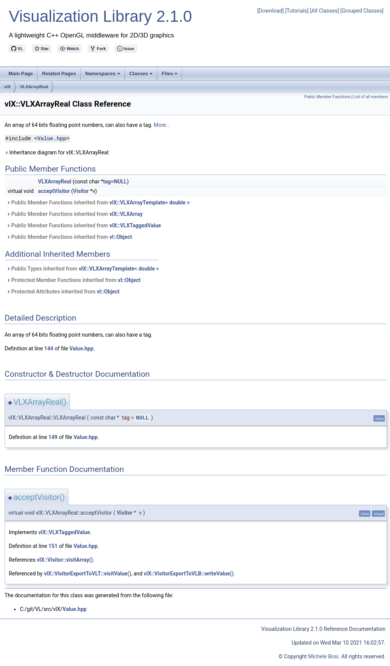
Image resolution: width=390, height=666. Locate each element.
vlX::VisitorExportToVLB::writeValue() (189, 573)
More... (162, 125)
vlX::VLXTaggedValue (135, 225)
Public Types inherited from (82, 269)
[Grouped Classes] (362, 11)
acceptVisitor (54, 191)
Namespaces (103, 76)
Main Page (20, 73)
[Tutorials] (297, 11)
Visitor (81, 191)
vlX (7, 86)
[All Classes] (324, 11)
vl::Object (121, 237)
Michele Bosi (323, 656)
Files (170, 76)
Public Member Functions (327, 96)
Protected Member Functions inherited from (73, 280)
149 (53, 437)
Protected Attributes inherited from (62, 291)
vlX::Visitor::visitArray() (65, 560)
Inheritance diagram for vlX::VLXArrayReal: (57, 152)
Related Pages (59, 73)
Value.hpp (51, 138)
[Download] (270, 11)
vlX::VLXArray (126, 214)
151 (53, 546)
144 (48, 348)
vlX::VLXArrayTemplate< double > (150, 202)
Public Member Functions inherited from (98, 202)
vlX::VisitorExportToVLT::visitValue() (87, 573)
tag (107, 181)
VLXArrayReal (34, 86)
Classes (141, 76)
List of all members (370, 96)
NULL (120, 181)
